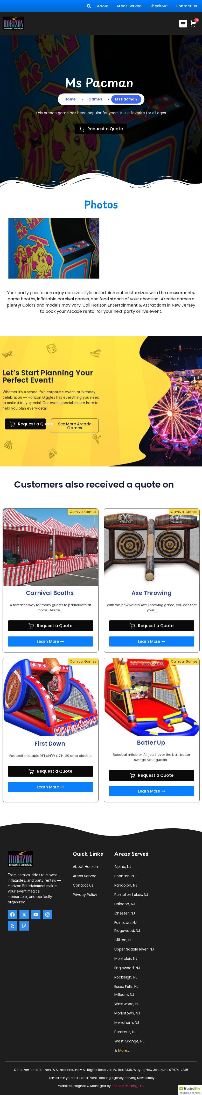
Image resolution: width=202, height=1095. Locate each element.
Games (95, 99)
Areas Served (129, 6)
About (103, 6)
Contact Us (186, 6)
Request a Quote (101, 129)
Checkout (158, 6)
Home (70, 99)
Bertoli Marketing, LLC (128, 1086)
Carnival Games (83, 658)
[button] (183, 23)
